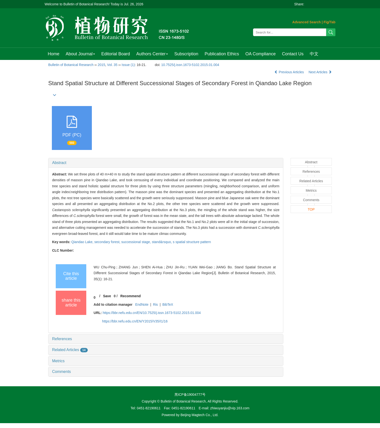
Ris (155, 304)
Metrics (58, 361)
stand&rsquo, (162, 242)
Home (53, 53)
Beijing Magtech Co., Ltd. (199, 415)
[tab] (165, 162)
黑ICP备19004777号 (190, 394)
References (62, 339)
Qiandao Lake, (82, 242)
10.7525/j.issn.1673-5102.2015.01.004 (190, 65)
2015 (101, 65)
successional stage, (136, 242)
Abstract (59, 163)
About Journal (80, 53)
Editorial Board (115, 53)
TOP (311, 209)
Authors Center (152, 53)
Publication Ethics (222, 53)
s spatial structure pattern (192, 242)
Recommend (130, 296)
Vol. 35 (112, 65)
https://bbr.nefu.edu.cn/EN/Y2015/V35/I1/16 (134, 321)
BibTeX (167, 304)
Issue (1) (128, 65)
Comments (61, 372)
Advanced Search (306, 22)
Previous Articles (289, 72)
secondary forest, (107, 242)
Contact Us (292, 53)
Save (107, 296)
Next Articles (320, 72)
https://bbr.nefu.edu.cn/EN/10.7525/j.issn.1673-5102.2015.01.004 (152, 313)
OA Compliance (260, 53)
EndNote (141, 304)
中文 (314, 53)
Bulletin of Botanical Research (71, 65)
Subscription (186, 53)
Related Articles (70, 350)
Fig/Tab (329, 22)
